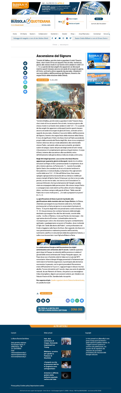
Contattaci (97, 34)
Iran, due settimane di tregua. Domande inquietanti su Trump (51, 343)
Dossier (64, 34)
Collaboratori (43, 34)
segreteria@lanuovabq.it (18, 354)
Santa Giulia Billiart (82, 38)
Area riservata (84, 34)
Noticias (74, 23)
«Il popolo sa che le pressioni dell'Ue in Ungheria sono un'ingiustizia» (51, 365)
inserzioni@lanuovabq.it (18, 356)
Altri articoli (60, 326)
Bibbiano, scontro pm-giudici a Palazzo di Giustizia (51, 354)
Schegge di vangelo (21, 38)
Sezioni (32, 34)
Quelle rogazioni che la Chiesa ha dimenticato (67, 280)
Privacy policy (15, 386)
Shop (72, 34)
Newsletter (99, 24)
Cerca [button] (107, 34)
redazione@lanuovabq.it (18, 352)
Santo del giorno (64, 44)
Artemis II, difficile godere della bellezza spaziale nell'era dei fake (51, 376)
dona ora (99, 19)
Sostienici (54, 34)
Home (15, 34)
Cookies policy (25, 386)
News (73, 19)
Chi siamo (23, 34)
